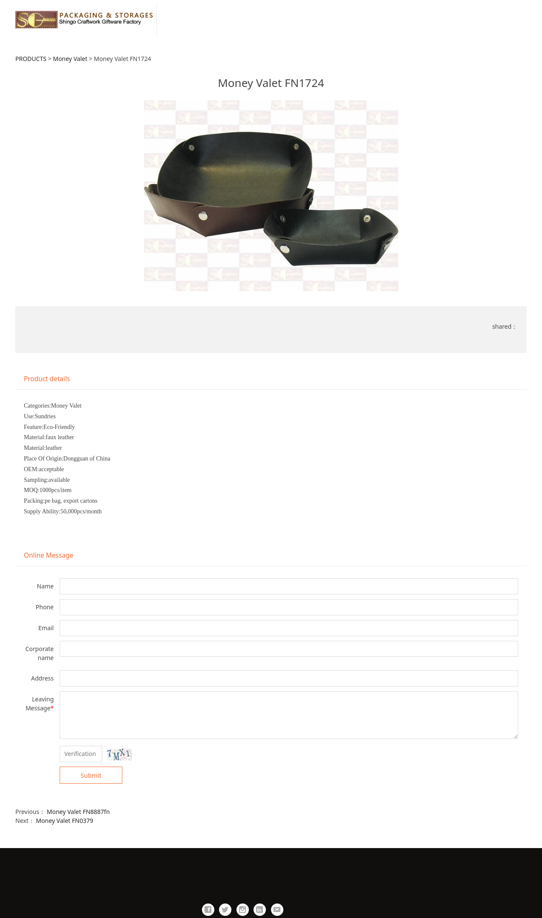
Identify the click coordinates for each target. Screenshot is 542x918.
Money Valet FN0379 (64, 821)
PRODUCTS (30, 59)
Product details (47, 378)
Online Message (48, 555)
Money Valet (70, 59)
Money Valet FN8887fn (78, 812)
